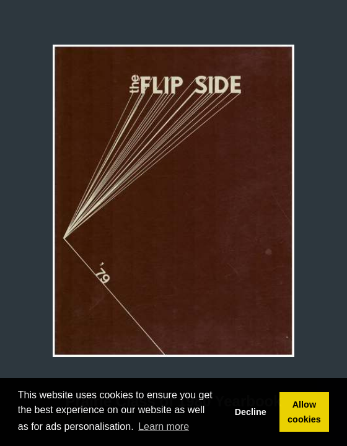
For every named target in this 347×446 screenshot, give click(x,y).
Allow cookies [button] (304, 412)
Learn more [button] (163, 426)
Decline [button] (250, 412)
